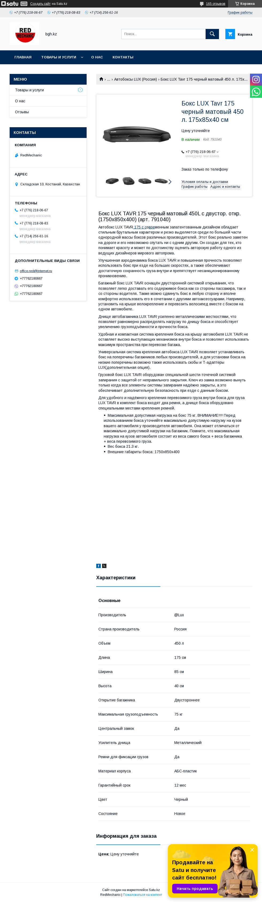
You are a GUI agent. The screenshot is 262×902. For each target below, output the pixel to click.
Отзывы (22, 112)
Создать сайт (40, 4)
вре (152, 227)
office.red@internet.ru (36, 271)
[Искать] (212, 34)
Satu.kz (154, 890)
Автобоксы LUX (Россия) (135, 79)
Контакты (123, 57)
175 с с (140, 227)
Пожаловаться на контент (142, 895)
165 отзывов (215, 4)
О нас (97, 57)
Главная (23, 57)
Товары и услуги (58, 57)
